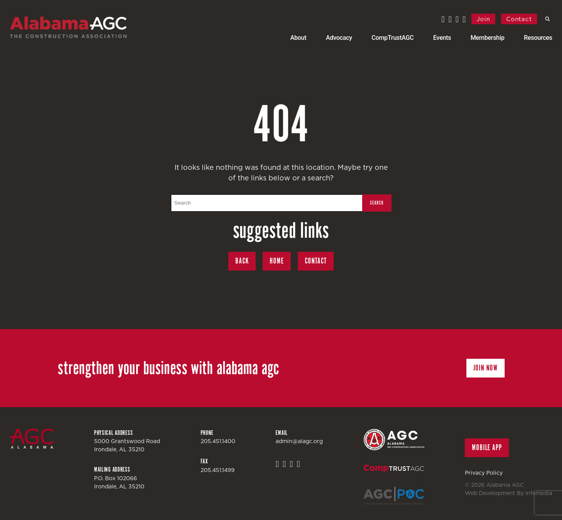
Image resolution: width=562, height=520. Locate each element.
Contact (519, 19)
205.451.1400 (218, 441)
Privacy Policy (484, 473)
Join (483, 19)
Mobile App (487, 447)
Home (277, 261)
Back (242, 261)
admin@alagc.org (299, 441)
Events (442, 37)
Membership (488, 37)
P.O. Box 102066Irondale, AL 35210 (119, 482)
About (298, 37)
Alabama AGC (68, 27)
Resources (538, 37)
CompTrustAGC (393, 37)
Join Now (485, 368)
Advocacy (339, 37)
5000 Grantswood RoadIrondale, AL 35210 (127, 445)
